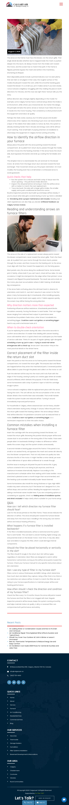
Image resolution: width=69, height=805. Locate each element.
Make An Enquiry (45, 798)
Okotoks (13, 778)
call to (28, 803)
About (12, 701)
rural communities (16, 782)
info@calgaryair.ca (16, 671)
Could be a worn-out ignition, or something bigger (40, 320)
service (12, 705)
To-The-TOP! (39, 793)
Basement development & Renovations (24, 754)
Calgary (13, 767)
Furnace (13, 709)
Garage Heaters (15, 743)
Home (12, 698)
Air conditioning (15, 712)
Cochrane (13, 774)
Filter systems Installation (18, 751)
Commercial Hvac (16, 720)
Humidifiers (14, 747)
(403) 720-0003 (15, 675)
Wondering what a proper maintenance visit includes (30, 199)
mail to (41, 803)
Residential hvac (16, 716)
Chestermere (15, 771)
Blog (11, 723)
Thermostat (14, 740)
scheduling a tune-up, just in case (20, 342)
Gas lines (13, 736)
